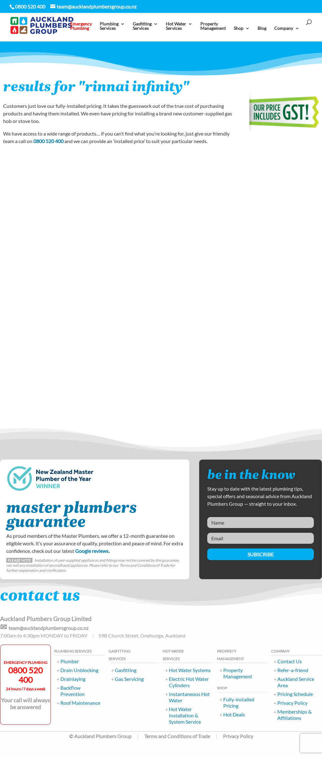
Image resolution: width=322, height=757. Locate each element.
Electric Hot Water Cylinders (189, 682)
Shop (238, 29)
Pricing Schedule (295, 694)
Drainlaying (73, 679)
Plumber (69, 661)
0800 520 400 (48, 141)
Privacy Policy (292, 703)
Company (283, 29)
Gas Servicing (129, 679)
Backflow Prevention (72, 691)
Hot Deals (234, 714)
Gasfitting (125, 670)
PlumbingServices (109, 27)
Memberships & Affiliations (294, 715)
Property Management (237, 673)
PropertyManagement (213, 27)
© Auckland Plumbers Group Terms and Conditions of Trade (139, 736)
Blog (262, 29)
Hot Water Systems (190, 670)
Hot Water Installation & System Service (185, 715)
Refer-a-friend (292, 670)
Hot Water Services (176, 27)
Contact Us (289, 661)
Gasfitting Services (142, 27)
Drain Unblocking (79, 670)
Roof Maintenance (80, 703)
